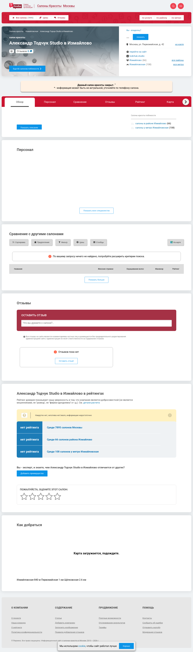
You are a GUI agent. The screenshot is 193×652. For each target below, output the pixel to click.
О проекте (16, 619)
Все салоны (23, 18)
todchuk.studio (137, 56)
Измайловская (137, 64)
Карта (170, 101)
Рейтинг (140, 101)
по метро (176, 17)
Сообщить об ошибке (152, 624)
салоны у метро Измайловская (151, 127)
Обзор (20, 101)
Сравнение (80, 101)
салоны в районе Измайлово (150, 123)
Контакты (147, 619)
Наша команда (18, 624)
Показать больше (96, 281)
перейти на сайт (138, 51)
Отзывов (23, 51)
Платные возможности (110, 619)
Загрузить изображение (67, 628)
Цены (43, 18)
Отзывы (59, 18)
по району (161, 17)
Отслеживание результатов (112, 624)
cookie (81, 646)
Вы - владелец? (134, 30)
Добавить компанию (65, 624)
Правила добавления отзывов (70, 633)
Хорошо (126, 646)
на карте (179, 44)
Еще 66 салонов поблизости (27, 69)
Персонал (50, 101)
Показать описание (29, 127)
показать (141, 37)
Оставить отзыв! (66, 362)
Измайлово (136, 60)
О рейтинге (16, 628)
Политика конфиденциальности (27, 633)
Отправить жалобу (151, 628)
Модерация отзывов (152, 633)
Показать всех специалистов (96, 212)
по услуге (147, 17)
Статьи (58, 619)
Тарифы (103, 628)
